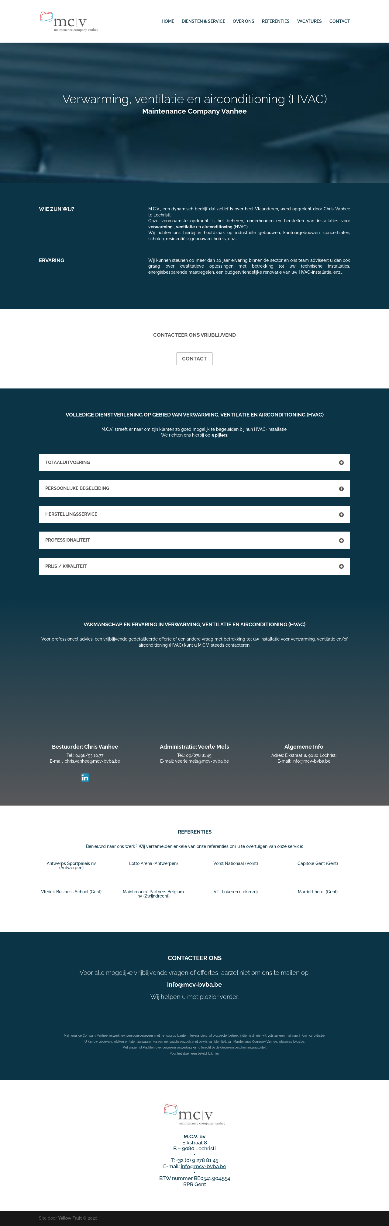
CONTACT (339, 21)
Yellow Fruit (70, 1218)
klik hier (213, 1053)
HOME (168, 21)
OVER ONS (243, 21)
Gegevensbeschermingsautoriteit (243, 1047)
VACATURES (309, 21)
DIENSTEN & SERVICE (203, 21)
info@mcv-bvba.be (291, 1041)
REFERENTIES (276, 21)
